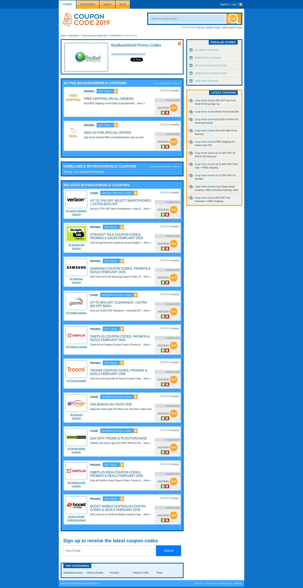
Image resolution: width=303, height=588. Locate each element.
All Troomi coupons (76, 380)
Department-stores (73, 572)
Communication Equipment (94, 35)
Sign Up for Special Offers (107, 132)
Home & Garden (95, 572)
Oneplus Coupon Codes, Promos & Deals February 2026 (120, 338)
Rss (241, 4)
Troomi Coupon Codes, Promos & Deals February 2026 (118, 372)
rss (179, 43)
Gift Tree (201, 27)
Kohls (217, 27)
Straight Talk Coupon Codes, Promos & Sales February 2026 (116, 236)
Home (63, 35)
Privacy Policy (225, 583)
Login (234, 4)
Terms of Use (211, 583)
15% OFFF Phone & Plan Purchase (118, 438)
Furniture (114, 572)
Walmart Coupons (207, 50)
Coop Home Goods (216, 111)
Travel (159, 572)
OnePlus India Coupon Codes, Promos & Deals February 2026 (116, 474)
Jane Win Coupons (206, 81)
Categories (87, 4)
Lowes (239, 27)
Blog (122, 4)
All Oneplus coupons (76, 346)
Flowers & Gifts (141, 572)
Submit (168, 550)
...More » (140, 103)
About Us (199, 583)
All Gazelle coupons (76, 312)
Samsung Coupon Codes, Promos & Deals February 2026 (120, 270)
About (107, 4)
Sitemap (238, 583)
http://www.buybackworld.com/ (128, 54)
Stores (67, 4)
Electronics (74, 35)
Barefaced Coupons (208, 58)
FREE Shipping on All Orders (108, 98)
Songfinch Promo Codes (211, 73)
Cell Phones (115, 35)
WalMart (210, 27)
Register (224, 4)
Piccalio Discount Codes (211, 65)
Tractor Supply (228, 27)
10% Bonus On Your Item (111, 404)
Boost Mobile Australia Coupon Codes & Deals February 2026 (118, 508)
